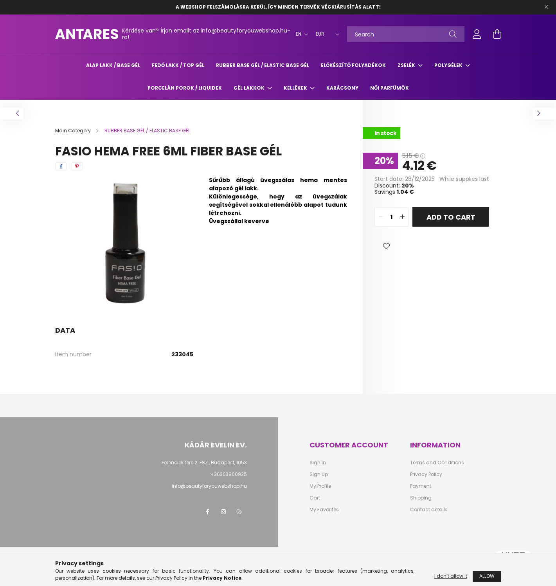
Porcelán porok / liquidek (185, 88)
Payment (420, 486)
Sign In (317, 462)
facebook (208, 511)
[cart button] (497, 34)
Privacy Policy (426, 474)
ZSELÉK (407, 65)
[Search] (405, 34)
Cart (314, 498)
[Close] (546, 7)
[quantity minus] (381, 217)
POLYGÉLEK (449, 65)
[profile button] (477, 34)
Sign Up (318, 474)
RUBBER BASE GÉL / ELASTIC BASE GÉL (262, 65)
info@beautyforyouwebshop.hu (209, 486)
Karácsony (342, 88)
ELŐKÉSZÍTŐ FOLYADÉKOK (353, 65)
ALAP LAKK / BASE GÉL (113, 65)
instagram (223, 511)
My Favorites (324, 509)
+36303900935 (229, 474)
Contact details (429, 509)
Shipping (421, 498)
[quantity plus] (402, 217)
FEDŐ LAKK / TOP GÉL (178, 65)
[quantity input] (391, 216)
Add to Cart (450, 217)
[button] (386, 246)
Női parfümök (389, 88)
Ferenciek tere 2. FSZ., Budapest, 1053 (204, 462)
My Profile (320, 486)
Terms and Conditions (437, 462)
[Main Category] (73, 130)
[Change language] (300, 34)
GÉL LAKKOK (250, 88)
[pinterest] (77, 166)
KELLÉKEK (296, 88)
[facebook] (61, 166)
